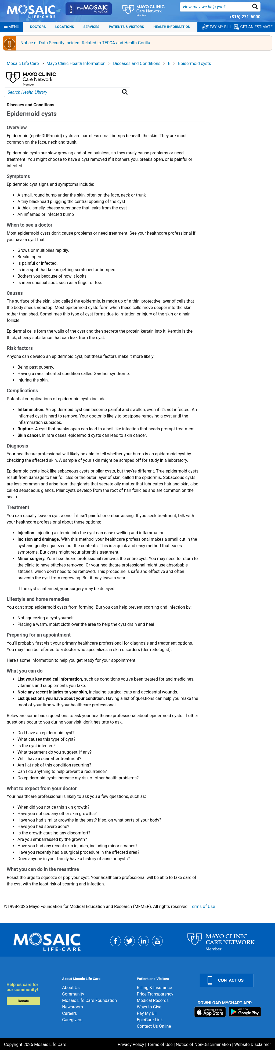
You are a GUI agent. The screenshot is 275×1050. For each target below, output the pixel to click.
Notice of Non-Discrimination (203, 1044)
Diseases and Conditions (136, 63)
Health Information (171, 27)
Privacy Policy (131, 1044)
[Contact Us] (234, 980)
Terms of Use (202, 906)
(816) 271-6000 (245, 16)
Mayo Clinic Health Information (76, 63)
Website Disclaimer (252, 1044)
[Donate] (31, 993)
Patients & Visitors (126, 27)
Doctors (38, 27)
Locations (64, 27)
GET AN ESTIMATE (253, 27)
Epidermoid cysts (194, 63)
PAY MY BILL (217, 27)
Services (91, 27)
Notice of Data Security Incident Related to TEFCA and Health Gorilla (85, 42)
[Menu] (11, 27)
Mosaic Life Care (23, 63)
